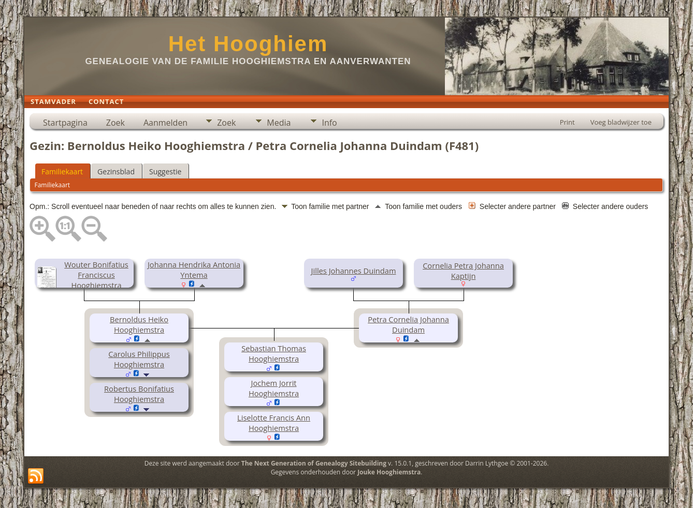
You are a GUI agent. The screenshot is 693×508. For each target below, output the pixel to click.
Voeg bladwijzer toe (621, 122)
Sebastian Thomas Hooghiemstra (273, 353)
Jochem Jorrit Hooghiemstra (274, 388)
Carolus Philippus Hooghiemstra (138, 359)
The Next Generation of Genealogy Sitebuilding (313, 463)
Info (329, 122)
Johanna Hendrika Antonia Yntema (194, 269)
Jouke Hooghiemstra (389, 472)
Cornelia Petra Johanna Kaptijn (463, 270)
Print (567, 122)
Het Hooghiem (248, 44)
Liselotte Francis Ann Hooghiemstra (273, 422)
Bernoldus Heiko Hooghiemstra (139, 324)
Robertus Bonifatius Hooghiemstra (139, 393)
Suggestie (165, 171)
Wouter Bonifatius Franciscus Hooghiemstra (96, 274)
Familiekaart (62, 171)
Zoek (115, 122)
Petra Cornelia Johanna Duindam (408, 324)
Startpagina (65, 122)
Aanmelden (165, 122)
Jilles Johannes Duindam (353, 270)
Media (279, 122)
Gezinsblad (116, 171)
